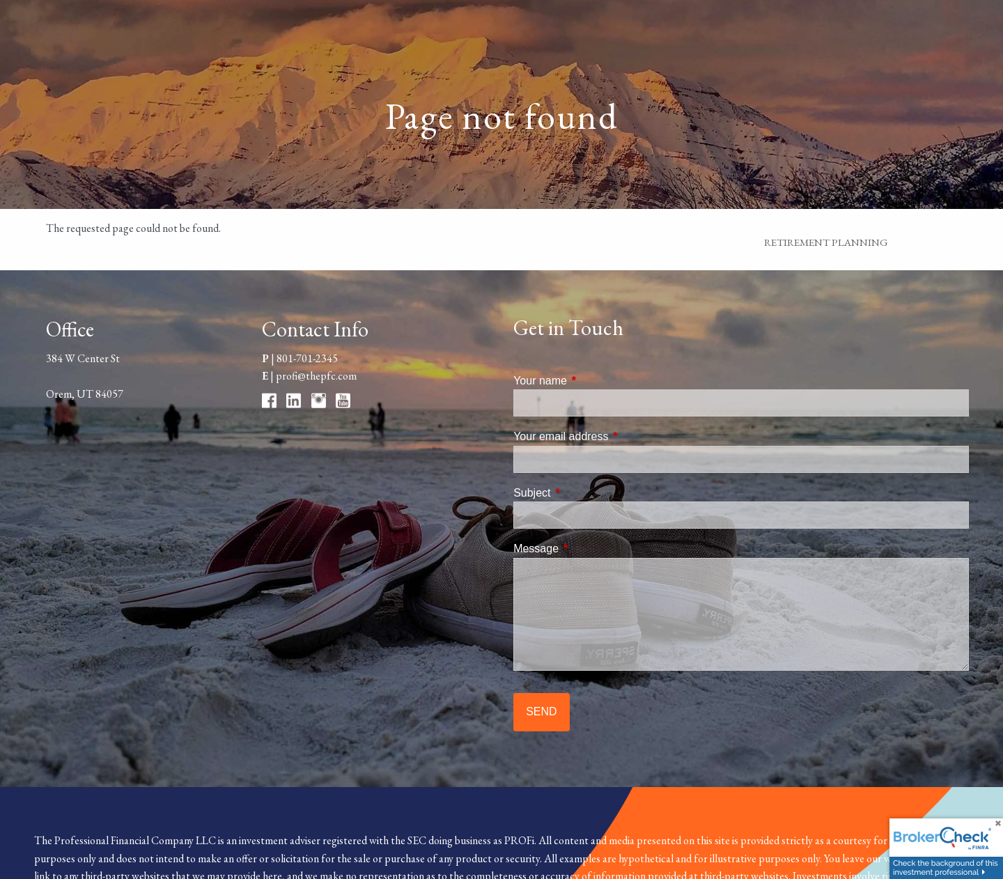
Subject (584, 493)
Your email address (613, 436)
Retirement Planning (826, 242)
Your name (593, 381)
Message (588, 548)
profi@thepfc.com (316, 375)
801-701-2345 (307, 358)
